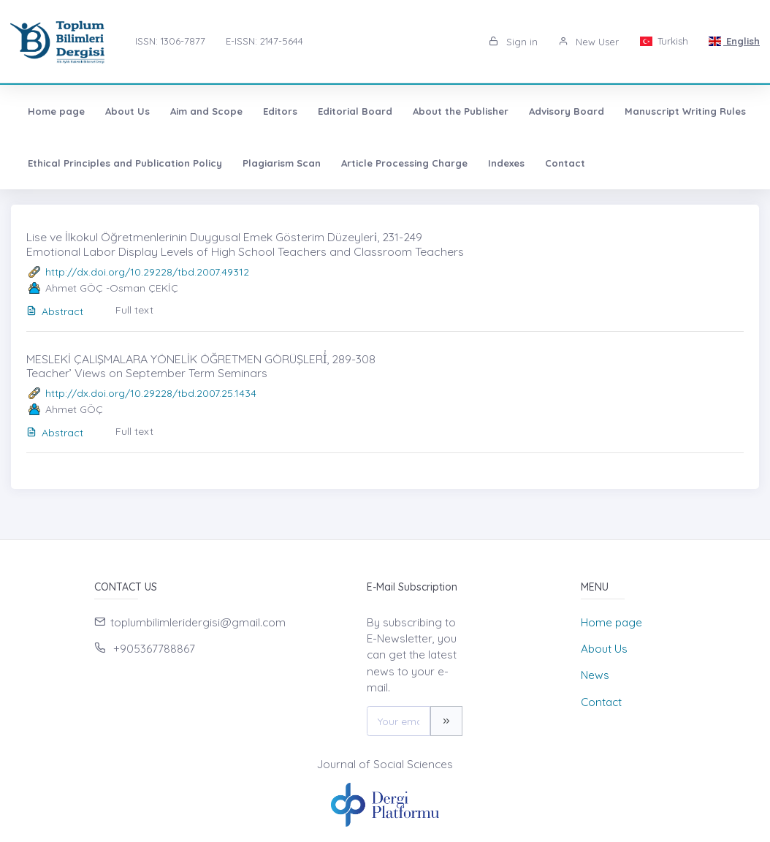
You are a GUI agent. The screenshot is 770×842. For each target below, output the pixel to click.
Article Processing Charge (404, 163)
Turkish (663, 41)
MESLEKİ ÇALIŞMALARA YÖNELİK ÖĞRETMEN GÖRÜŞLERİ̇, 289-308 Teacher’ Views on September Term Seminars (201, 366)
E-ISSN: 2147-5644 (264, 41)
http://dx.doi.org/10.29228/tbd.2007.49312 (147, 271)
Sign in (513, 42)
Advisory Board (566, 111)
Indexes (506, 163)
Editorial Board (355, 111)
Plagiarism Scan (282, 163)
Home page (56, 111)
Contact (565, 163)
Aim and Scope (206, 111)
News (595, 675)
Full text (134, 309)
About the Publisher (460, 111)
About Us (127, 111)
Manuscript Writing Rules (685, 111)
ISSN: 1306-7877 (170, 41)
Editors (280, 111)
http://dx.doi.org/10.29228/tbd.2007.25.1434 (150, 393)
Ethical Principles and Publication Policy (125, 163)
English (734, 41)
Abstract (54, 311)
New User (588, 42)
